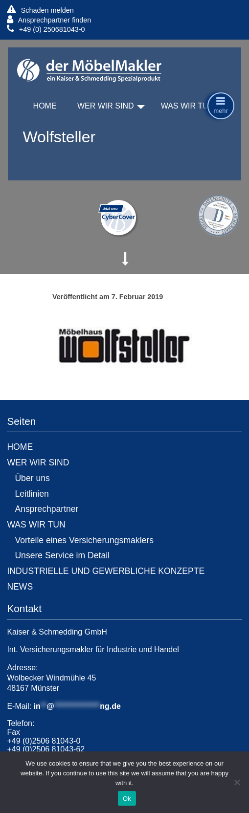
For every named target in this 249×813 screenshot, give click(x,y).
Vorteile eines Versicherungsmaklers (84, 540)
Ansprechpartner (46, 509)
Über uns (32, 478)
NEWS (20, 587)
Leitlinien (31, 494)
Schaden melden (40, 10)
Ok (127, 798)
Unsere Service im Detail (62, 555)
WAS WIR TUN (187, 106)
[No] (237, 782)
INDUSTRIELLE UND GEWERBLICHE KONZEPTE (105, 571)
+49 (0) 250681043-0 (46, 29)
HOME (45, 106)
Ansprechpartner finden (49, 19)
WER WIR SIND (105, 106)
